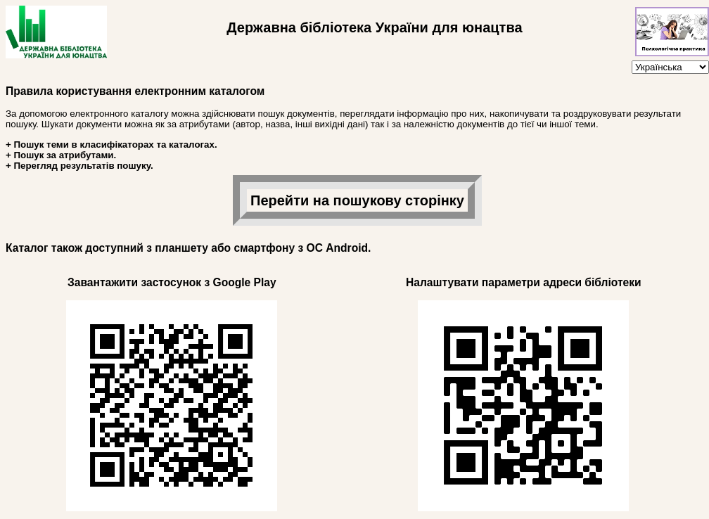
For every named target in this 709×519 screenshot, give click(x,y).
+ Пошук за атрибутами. (61, 155)
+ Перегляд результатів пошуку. (79, 165)
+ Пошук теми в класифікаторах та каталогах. (111, 144)
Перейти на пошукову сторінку (357, 200)
